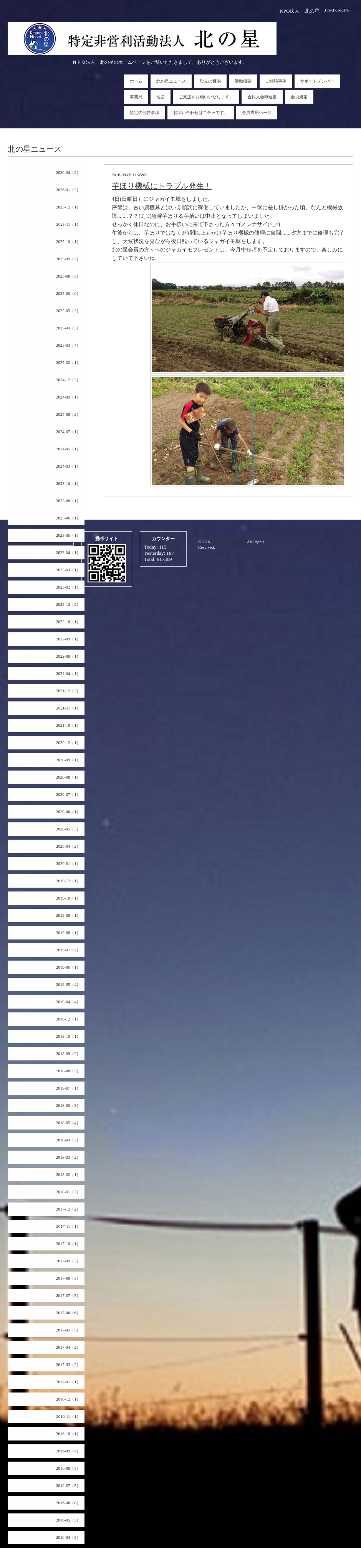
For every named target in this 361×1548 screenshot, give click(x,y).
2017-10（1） (68, 1243)
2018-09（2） (68, 1053)
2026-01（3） (68, 189)
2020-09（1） (68, 759)
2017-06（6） (68, 1312)
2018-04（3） (68, 1140)
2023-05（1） (68, 535)
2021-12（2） (68, 690)
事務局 (136, 96)
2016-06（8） (68, 1502)
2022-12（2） (68, 604)
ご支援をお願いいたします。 (206, 96)
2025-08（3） (68, 276)
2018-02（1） (68, 1174)
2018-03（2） (68, 1157)
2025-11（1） (68, 224)
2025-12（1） (68, 207)
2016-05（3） (68, 1520)
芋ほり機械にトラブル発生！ (162, 186)
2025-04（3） (68, 328)
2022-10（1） (68, 621)
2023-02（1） (68, 587)
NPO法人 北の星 (228, 541)
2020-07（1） (68, 794)
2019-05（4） (68, 984)
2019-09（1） (68, 915)
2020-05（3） (68, 829)
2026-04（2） (68, 172)
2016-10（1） (68, 1433)
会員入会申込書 (262, 96)
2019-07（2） (68, 950)
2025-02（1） (68, 362)
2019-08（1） (68, 932)
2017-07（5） (68, 1295)
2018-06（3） (68, 1105)
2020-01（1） (68, 863)
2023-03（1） (68, 569)
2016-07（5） (68, 1485)
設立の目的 (210, 81)
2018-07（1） (68, 1088)
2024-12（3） (68, 379)
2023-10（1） (68, 483)
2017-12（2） (68, 1209)
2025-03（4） (68, 345)
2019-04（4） (68, 1001)
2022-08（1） (68, 656)
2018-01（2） (68, 1191)
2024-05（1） (68, 449)
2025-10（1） (68, 241)
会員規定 (299, 96)
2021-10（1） (68, 725)
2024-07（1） (68, 431)
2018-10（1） (68, 1036)
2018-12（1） (68, 1019)
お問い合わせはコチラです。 (200, 112)
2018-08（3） (68, 1070)
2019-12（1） (68, 880)
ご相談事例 (275, 81)
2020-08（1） (68, 777)
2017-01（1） (68, 1381)
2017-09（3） (68, 1261)
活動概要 (243, 81)
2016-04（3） (68, 1537)
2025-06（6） (68, 293)
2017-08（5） (68, 1278)
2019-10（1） (68, 898)
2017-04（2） (68, 1347)
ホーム (136, 81)
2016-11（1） (68, 1416)
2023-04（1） (68, 552)
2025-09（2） (68, 258)
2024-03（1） (68, 466)
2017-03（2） (68, 1364)
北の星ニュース (171, 81)
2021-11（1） (68, 708)
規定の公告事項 (144, 112)
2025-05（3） (68, 310)
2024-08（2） (68, 414)
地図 (160, 96)
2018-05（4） (68, 1122)
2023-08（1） (68, 500)
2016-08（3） (68, 1468)
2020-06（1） (68, 811)
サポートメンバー (317, 81)
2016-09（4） (68, 1451)
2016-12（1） (68, 1399)
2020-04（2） (68, 846)
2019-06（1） (68, 967)
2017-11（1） (68, 1226)
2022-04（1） (68, 673)
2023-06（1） (68, 518)
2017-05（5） (68, 1330)
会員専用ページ (257, 112)
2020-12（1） (68, 742)
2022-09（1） (68, 639)
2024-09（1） (68, 397)
